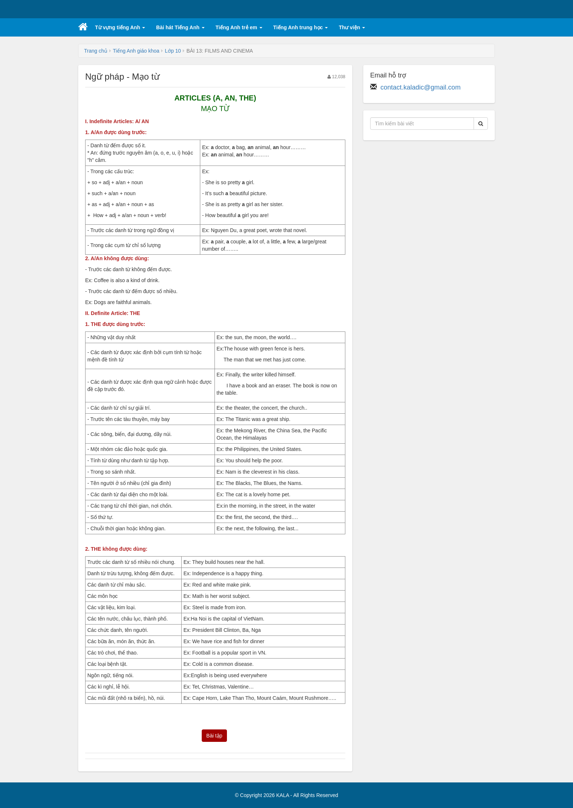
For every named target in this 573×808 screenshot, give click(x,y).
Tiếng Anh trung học (300, 27)
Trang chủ (95, 51)
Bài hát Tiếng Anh (180, 27)
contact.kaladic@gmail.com (420, 87)
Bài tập (214, 736)
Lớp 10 (173, 51)
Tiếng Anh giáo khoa (136, 51)
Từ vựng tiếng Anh (120, 27)
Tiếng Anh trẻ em (239, 27)
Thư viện (352, 27)
